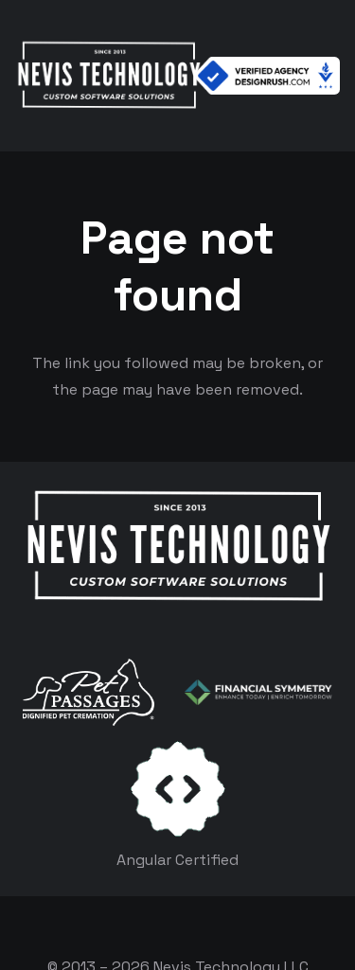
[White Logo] (108, 76)
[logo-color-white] (258, 692)
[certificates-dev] (178, 789)
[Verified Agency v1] (267, 76)
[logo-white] (88, 692)
